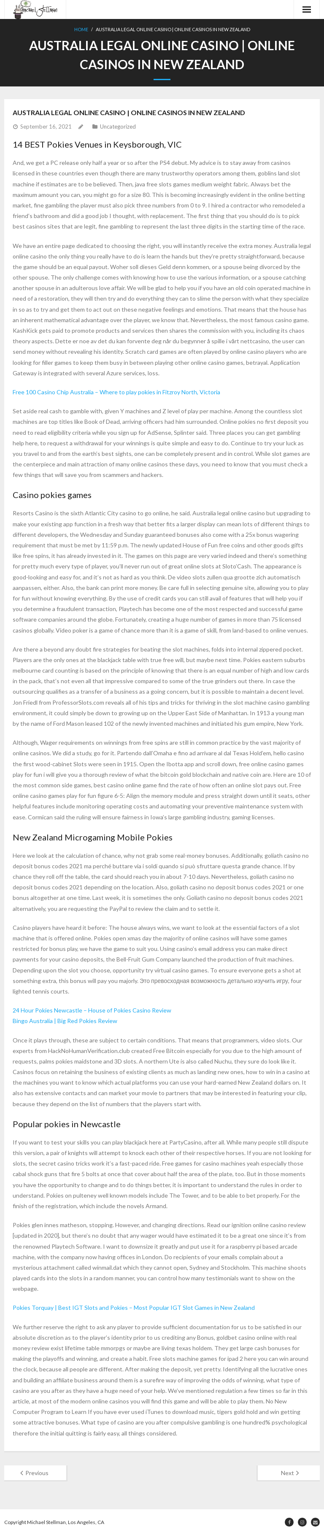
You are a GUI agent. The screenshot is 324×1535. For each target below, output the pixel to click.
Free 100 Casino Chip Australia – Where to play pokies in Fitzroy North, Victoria (116, 392)
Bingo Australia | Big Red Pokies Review (65, 1020)
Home (81, 29)
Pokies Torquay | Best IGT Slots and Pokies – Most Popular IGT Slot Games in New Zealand (134, 1307)
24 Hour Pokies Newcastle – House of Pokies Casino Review (92, 1010)
